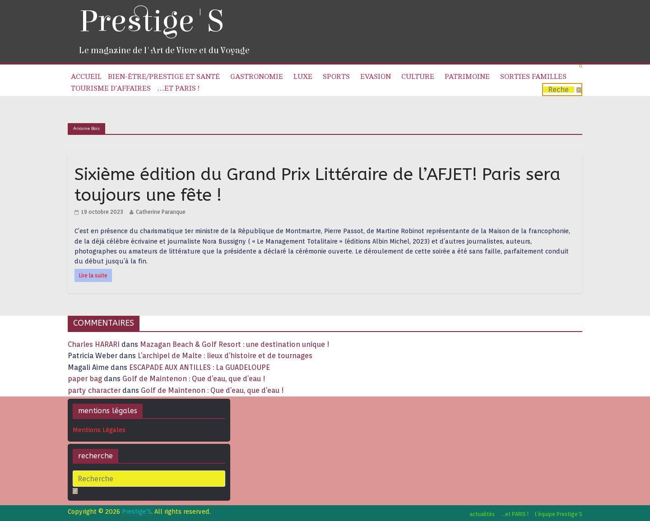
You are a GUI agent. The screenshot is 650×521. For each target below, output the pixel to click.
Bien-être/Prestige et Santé (164, 77)
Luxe (302, 77)
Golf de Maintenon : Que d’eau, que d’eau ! (193, 378)
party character (94, 390)
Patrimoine (467, 77)
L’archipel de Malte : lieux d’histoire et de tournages (226, 355)
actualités (482, 514)
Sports (336, 77)
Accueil (86, 77)
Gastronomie (256, 77)
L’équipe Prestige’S (558, 514)
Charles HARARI (94, 344)
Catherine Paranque (161, 211)
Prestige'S (151, 21)
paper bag (85, 378)
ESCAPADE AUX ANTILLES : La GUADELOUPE (199, 367)
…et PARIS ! (178, 88)
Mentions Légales (99, 429)
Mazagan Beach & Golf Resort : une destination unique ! (235, 344)
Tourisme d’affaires (111, 88)
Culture (417, 77)
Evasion (375, 77)
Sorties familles (533, 77)
